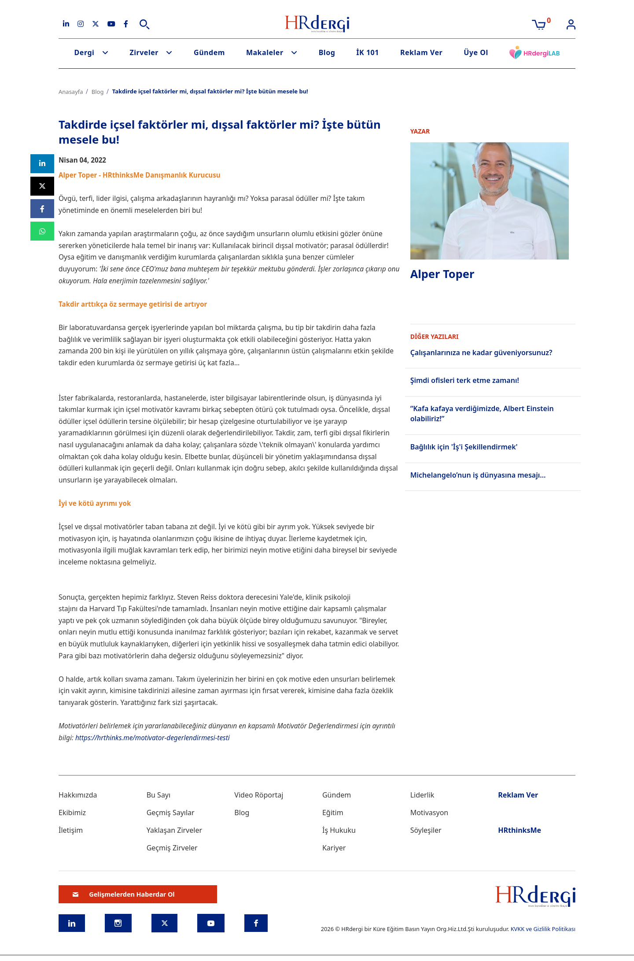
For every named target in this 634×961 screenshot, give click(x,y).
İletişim (71, 830)
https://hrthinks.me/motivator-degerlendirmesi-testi (154, 737)
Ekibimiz (72, 812)
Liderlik (422, 795)
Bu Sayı (159, 795)
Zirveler (143, 52)
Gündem (209, 52)
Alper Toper (442, 274)
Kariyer (334, 848)
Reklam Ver (421, 52)
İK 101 (367, 52)
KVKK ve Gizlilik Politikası (543, 929)
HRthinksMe (519, 830)
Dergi (84, 52)
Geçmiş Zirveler (172, 848)
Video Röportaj (258, 795)
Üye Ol (476, 52)
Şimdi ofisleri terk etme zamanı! (464, 380)
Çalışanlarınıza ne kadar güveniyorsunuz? (481, 352)
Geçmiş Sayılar (171, 812)
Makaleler (265, 52)
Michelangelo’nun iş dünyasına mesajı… (478, 474)
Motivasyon (429, 812)
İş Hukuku (339, 830)
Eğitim (332, 812)
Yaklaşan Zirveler (174, 830)
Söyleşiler (426, 830)
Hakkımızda (78, 795)
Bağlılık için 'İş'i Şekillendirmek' (464, 446)
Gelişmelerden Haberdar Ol (124, 894)
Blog (327, 52)
